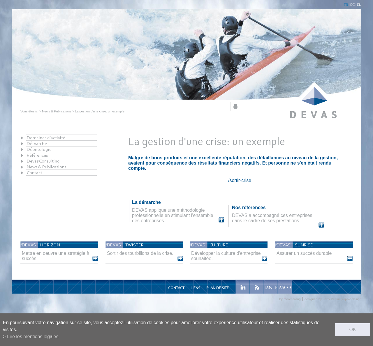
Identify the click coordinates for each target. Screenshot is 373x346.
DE (352, 4)
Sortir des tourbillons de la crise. (140, 253)
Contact (34, 172)
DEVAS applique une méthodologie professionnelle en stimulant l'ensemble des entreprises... (172, 215)
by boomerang (289, 299)
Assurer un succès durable (304, 253)
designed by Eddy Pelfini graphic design (333, 299)
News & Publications (56, 111)
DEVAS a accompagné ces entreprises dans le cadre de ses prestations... (272, 218)
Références (37, 155)
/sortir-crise (239, 180)
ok (352, 329)
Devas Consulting (43, 161)
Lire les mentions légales (32, 336)
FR (346, 4)
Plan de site (217, 288)
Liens (195, 288)
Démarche (37, 143)
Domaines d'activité (46, 137)
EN (359, 4)
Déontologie (39, 149)
